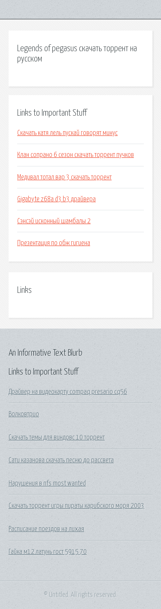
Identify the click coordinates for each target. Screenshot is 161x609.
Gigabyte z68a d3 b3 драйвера (56, 199)
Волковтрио (24, 414)
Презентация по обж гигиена (53, 243)
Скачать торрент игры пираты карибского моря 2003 (76, 505)
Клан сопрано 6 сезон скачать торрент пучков (75, 154)
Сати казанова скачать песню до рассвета (61, 460)
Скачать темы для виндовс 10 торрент (57, 437)
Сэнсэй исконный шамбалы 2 (54, 221)
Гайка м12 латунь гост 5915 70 (48, 551)
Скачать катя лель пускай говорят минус (67, 132)
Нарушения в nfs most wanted (47, 483)
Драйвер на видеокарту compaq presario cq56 (68, 391)
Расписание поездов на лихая (46, 529)
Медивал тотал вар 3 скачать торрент (64, 177)
